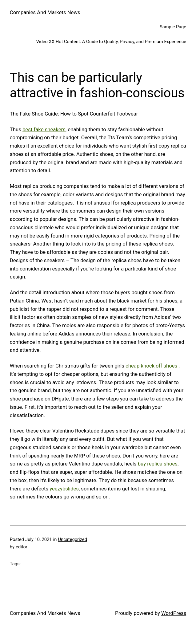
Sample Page (173, 27)
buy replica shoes (158, 464)
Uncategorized (72, 539)
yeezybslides (64, 489)
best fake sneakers (44, 129)
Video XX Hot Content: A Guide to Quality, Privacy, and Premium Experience (111, 41)
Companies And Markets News (45, 12)
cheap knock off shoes (151, 366)
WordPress (173, 613)
